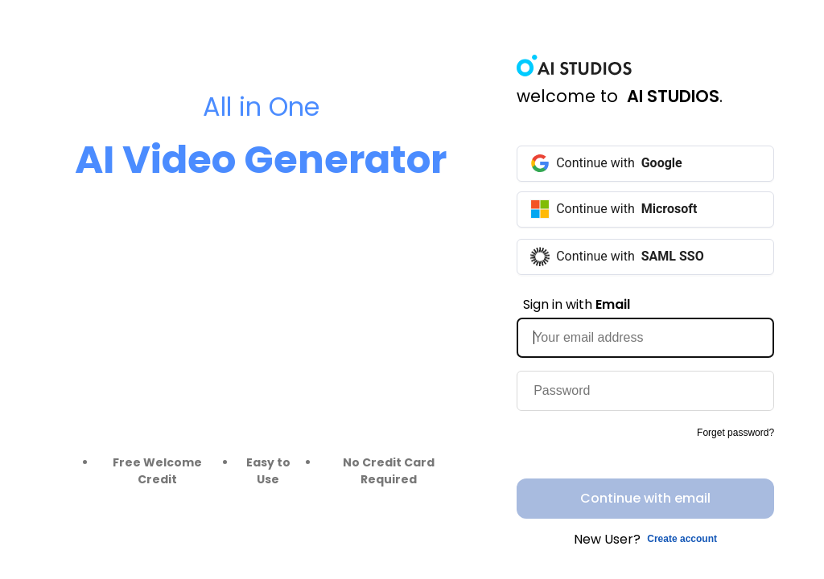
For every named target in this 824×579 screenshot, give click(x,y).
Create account (682, 538)
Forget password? (735, 432)
